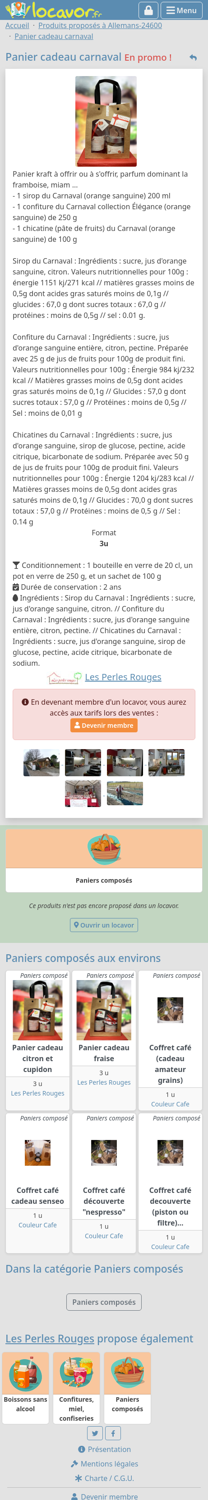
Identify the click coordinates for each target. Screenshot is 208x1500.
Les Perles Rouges (38, 1093)
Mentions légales (104, 1464)
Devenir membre (103, 725)
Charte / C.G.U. (104, 1478)
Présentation (104, 1449)
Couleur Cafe (170, 1104)
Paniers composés (104, 1302)
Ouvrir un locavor (104, 925)
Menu (181, 10)
